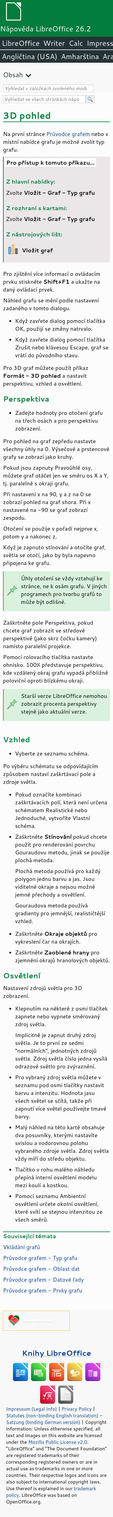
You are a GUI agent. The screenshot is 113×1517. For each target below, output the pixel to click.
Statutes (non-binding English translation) (52, 1415)
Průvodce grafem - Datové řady (43, 1279)
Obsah (13, 74)
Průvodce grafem (68, 134)
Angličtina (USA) (29, 56)
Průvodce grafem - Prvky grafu (42, 1290)
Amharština (80, 56)
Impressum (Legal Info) (31, 1408)
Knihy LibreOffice (56, 1353)
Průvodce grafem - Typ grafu (40, 1258)
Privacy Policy (76, 1408)
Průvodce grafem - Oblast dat (41, 1269)
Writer (54, 43)
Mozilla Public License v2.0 (57, 1442)
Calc (76, 43)
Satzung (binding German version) (43, 1422)
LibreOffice (20, 43)
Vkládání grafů (21, 1247)
